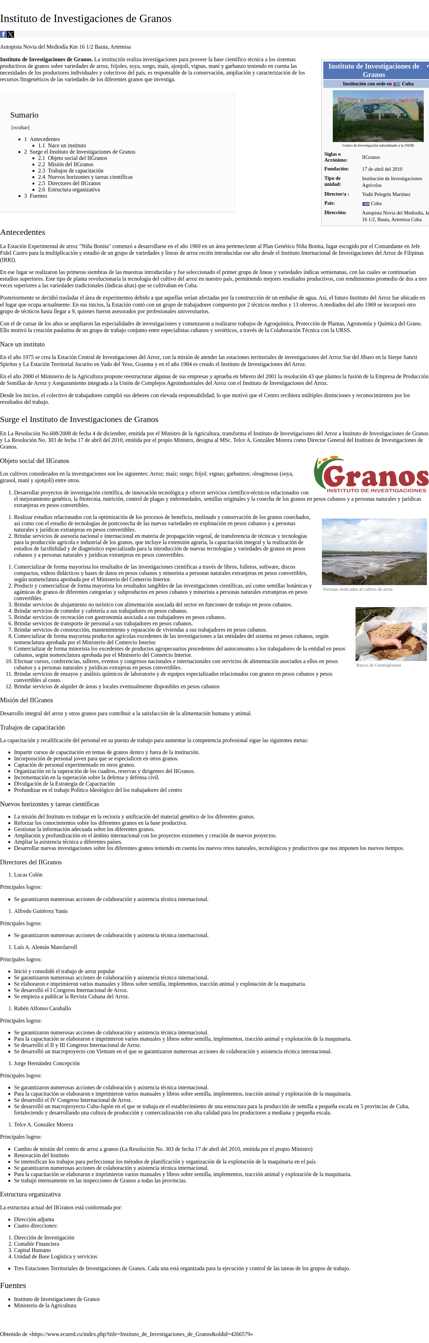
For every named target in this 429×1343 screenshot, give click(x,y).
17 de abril (373, 169)
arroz (102, 66)
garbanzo (235, 66)
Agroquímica (278, 323)
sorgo (148, 66)
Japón (106, 1106)
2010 (397, 169)
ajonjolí (179, 66)
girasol (7, 480)
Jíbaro (367, 357)
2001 (271, 376)
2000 (28, 376)
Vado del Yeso (117, 364)
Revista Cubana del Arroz (99, 996)
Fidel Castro (14, 253)
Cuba (408, 83)
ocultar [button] (20, 127)
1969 (195, 246)
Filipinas (414, 253)
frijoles (118, 66)
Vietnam (105, 1051)
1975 (28, 357)
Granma (144, 364)
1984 (186, 364)
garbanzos (238, 474)
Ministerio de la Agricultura (72, 376)
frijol (200, 474)
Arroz (156, 474)
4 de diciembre (109, 433)
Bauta (383, 219)
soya (134, 66)
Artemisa (400, 219)
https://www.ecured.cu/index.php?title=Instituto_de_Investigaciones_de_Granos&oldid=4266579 (141, 1334)
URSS (343, 330)
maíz (162, 66)
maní (214, 66)
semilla (305, 1106)
